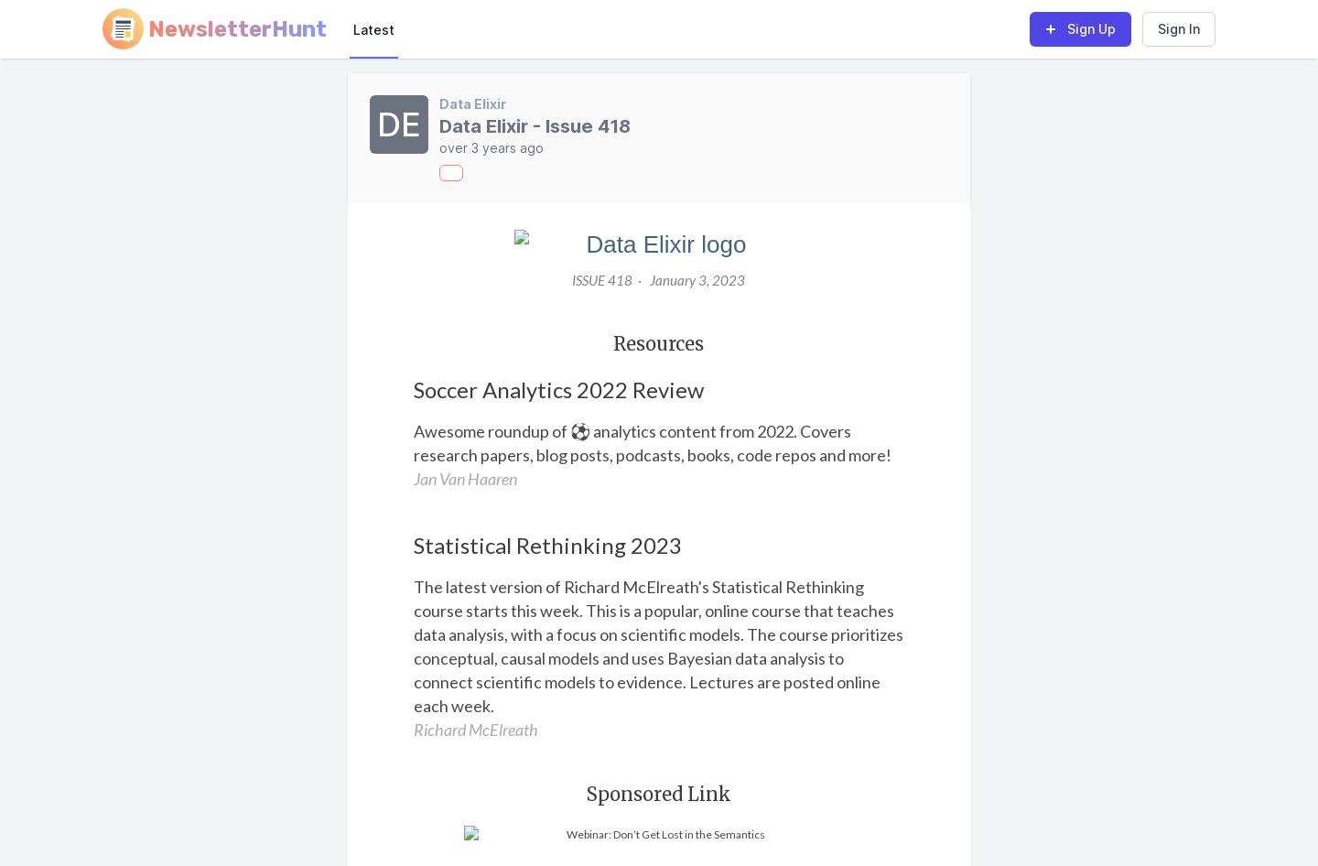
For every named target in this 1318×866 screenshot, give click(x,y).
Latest (373, 30)
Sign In (1179, 29)
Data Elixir (472, 104)
